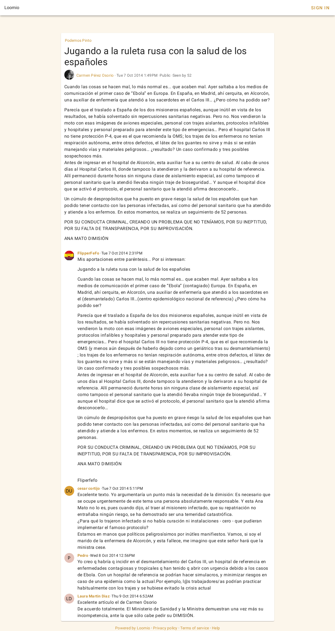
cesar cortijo (88, 488)
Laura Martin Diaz (93, 596)
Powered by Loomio (132, 628)
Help (216, 628)
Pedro (82, 555)
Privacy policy (165, 628)
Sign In (320, 7)
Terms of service (194, 628)
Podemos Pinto (78, 40)
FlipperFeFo (88, 253)
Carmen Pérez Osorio (95, 75)
